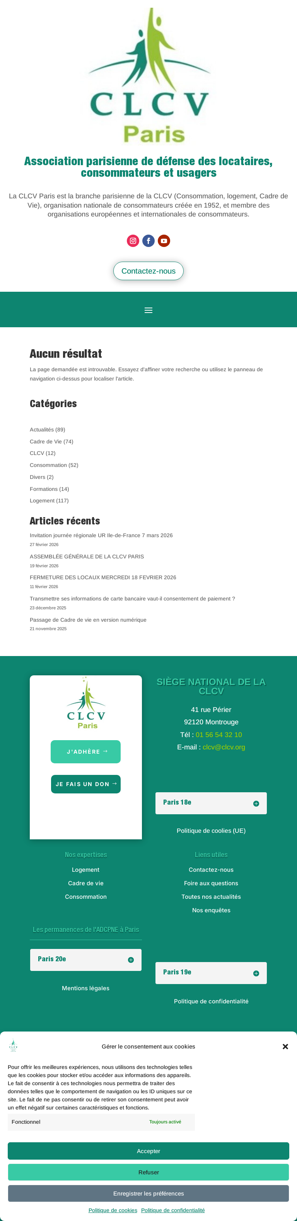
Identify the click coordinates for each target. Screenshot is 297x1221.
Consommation (48, 465)
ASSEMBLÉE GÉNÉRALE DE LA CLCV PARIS (87, 556)
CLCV (37, 453)
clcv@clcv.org (224, 747)
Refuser (148, 1172)
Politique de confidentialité (173, 1210)
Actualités (42, 429)
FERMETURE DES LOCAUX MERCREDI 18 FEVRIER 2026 (103, 577)
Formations (44, 489)
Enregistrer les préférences (148, 1193)
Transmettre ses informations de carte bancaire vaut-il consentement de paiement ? (132, 598)
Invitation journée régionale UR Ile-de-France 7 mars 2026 (101, 535)
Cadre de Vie (46, 441)
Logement (42, 500)
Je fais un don (83, 784)
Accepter (148, 1151)
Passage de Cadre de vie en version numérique (88, 620)
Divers (37, 477)
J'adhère (84, 751)
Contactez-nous (148, 271)
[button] (285, 1046)
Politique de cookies (113, 1210)
